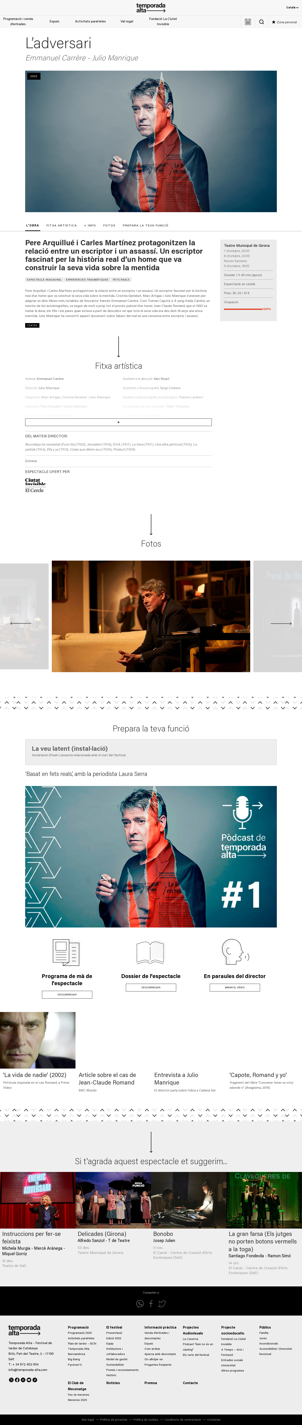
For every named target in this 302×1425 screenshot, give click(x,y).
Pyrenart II (75, 1365)
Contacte (190, 1383)
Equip (109, 1343)
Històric (111, 1375)
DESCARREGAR (67, 995)
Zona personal (287, 22)
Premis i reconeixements (122, 1370)
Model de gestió (117, 1359)
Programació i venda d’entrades (18, 21)
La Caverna (190, 1339)
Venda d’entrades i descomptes (156, 1336)
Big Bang (74, 1359)
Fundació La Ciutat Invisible (163, 21)
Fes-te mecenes (78, 1395)
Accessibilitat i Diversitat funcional (275, 1352)
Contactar (214, 1420)
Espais (54, 21)
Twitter (11, 1379)
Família (263, 1333)
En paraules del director (235, 976)
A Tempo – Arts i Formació (232, 1352)
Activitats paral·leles (90, 21)
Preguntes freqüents (158, 1365)
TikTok (35, 1379)
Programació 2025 (80, 1333)
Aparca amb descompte (160, 1354)
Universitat (228, 1365)
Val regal (127, 21)
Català (292, 7)
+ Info (90, 225)
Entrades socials (232, 1360)
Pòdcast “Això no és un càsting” (198, 1347)
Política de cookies (146, 1420)
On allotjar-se (153, 1359)
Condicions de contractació (183, 1420)
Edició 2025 (113, 1338)
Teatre (32, 326)
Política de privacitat (113, 1420)
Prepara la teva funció (146, 225)
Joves (263, 1338)
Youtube (29, 1379)
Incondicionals (268, 1343)
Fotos (109, 225)
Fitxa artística (62, 225)
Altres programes (232, 1370)
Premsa (150, 1383)
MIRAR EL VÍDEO (235, 987)
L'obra (32, 225)
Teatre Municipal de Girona (247, 246)
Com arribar (152, 1349)
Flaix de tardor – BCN (82, 1343)
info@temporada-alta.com (27, 1370)
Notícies (113, 1383)
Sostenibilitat (115, 1365)
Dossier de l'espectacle (151, 976)
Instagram (23, 1379)
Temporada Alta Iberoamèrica (78, 1352)
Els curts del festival (196, 1355)
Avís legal (88, 1420)
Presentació (114, 1333)
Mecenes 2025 (77, 1400)
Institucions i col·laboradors (115, 1352)
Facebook (17, 1379)
